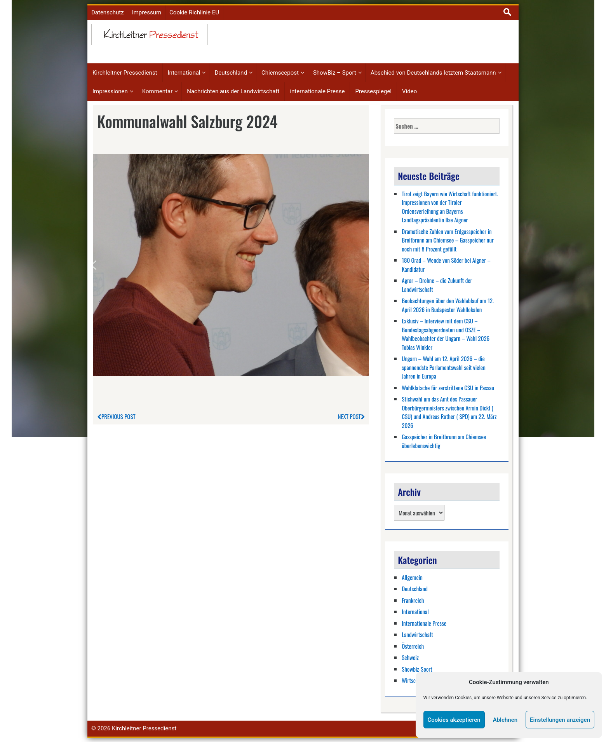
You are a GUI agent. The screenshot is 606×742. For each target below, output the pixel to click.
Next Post (351, 416)
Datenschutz (107, 12)
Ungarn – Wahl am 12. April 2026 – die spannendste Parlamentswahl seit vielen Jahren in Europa (443, 367)
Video (409, 91)
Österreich (413, 646)
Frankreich (413, 600)
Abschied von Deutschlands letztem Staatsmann (433, 72)
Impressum (146, 12)
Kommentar (157, 91)
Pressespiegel (373, 91)
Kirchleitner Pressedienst (144, 728)
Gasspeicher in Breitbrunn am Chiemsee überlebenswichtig (444, 441)
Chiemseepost (280, 72)
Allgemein (412, 577)
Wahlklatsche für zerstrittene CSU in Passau (448, 387)
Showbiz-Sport (417, 669)
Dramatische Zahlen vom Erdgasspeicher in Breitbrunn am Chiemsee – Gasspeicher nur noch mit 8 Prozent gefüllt (448, 240)
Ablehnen (505, 719)
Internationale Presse (424, 623)
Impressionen (110, 91)
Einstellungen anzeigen (560, 719)
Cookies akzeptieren (454, 719)
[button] (93, 265)
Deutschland (230, 72)
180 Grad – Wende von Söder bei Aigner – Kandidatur (446, 264)
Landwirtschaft (417, 634)
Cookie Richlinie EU (194, 12)
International (184, 72)
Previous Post (116, 416)
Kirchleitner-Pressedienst (124, 72)
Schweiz (410, 657)
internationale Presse (317, 91)
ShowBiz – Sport (334, 72)
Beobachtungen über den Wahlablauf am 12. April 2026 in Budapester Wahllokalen (448, 305)
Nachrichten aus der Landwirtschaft (233, 91)
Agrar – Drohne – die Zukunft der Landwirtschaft (437, 284)
